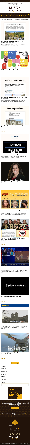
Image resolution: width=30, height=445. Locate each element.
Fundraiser (3, 376)
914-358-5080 (15, 4)
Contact (18, 414)
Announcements (3, 368)
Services (8, 413)
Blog (23, 414)
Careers (13, 414)
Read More (3, 47)
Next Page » (17, 363)
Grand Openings (3, 377)
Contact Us (15, 407)
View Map (10, 425)
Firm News (3, 374)
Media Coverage (3, 379)
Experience (14, 413)
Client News (3, 371)
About (3, 413)
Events (2, 373)
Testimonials (21, 413)
